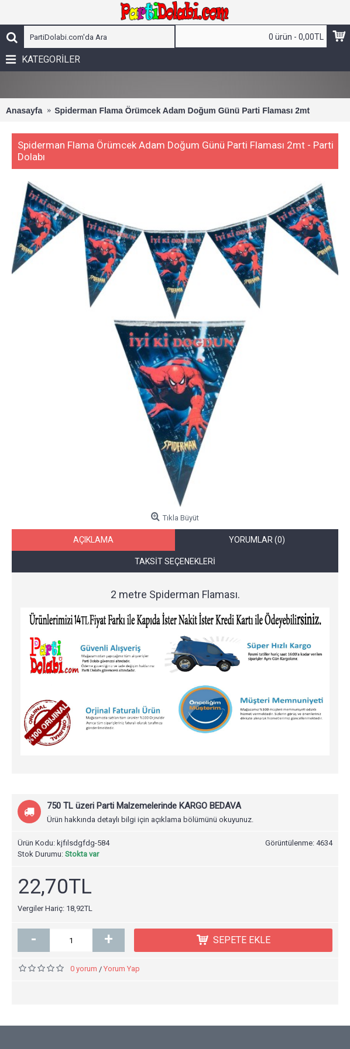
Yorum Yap (122, 975)
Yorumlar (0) (257, 546)
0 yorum (83, 975)
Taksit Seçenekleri (175, 567)
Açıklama (93, 546)
